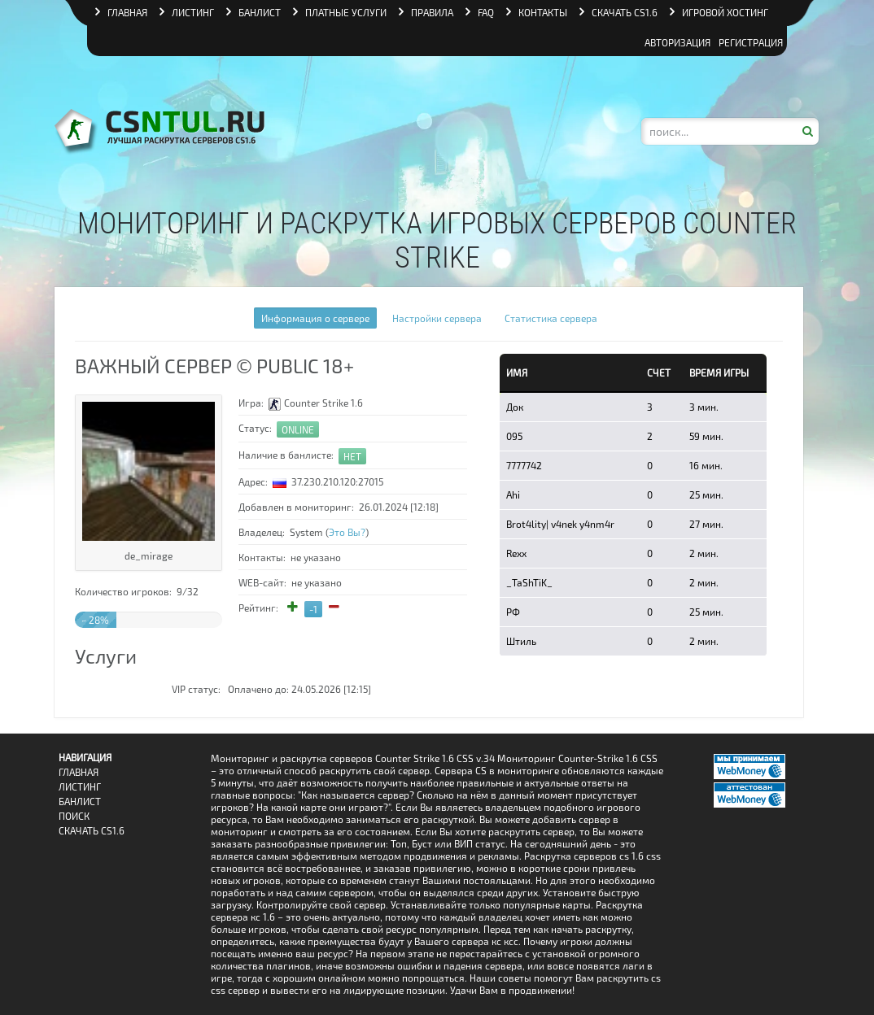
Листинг (80, 787)
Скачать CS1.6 (92, 831)
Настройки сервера (437, 318)
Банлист (80, 801)
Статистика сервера (551, 318)
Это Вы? (347, 532)
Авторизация (677, 42)
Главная (78, 772)
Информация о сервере (315, 318)
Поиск (74, 816)
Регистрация (751, 42)
